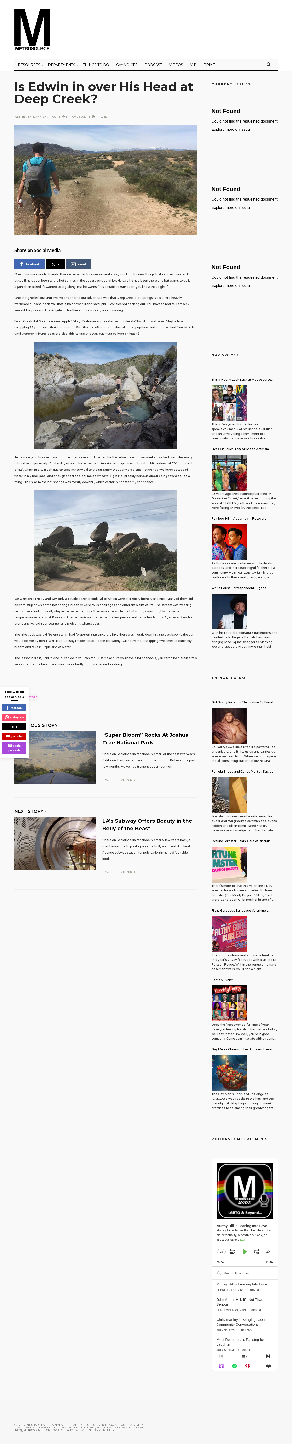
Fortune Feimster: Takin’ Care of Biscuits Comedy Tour (241, 842)
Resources (29, 66)
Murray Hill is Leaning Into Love (242, 1285)
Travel (101, 117)
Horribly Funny (222, 981)
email (78, 265)
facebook (29, 265)
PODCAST (153, 66)
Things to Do (96, 66)
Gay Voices (126, 66)
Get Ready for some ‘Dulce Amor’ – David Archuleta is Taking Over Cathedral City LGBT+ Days (242, 703)
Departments (61, 66)
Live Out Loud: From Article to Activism (240, 450)
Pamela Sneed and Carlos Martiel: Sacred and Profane (243, 773)
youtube (14, 736)
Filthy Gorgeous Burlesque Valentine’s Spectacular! (240, 912)
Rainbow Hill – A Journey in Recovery (239, 519)
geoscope (30, 698)
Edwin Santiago (44, 117)
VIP (193, 66)
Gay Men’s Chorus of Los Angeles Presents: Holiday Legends (244, 1050)
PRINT (209, 66)
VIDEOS (176, 66)
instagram (14, 717)
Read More (126, 780)
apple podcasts (14, 748)
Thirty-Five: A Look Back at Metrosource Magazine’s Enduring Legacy (241, 381)
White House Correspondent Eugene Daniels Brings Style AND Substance (239, 589)
